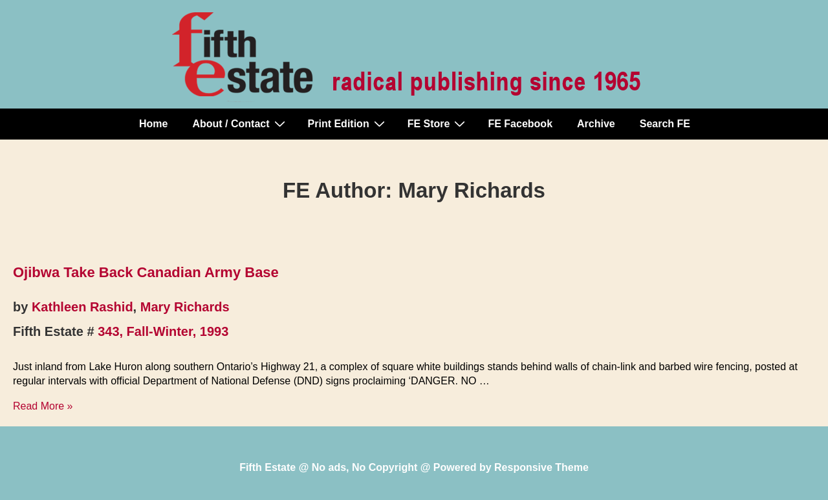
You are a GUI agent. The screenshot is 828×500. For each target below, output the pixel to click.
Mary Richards (185, 307)
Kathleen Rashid (82, 307)
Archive (596, 123)
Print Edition (348, 123)
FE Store (438, 123)
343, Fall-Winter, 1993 (163, 331)
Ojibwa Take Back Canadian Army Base (146, 272)
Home (153, 123)
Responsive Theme (541, 467)
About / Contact (240, 123)
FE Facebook (520, 123)
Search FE (665, 123)
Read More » (43, 406)
